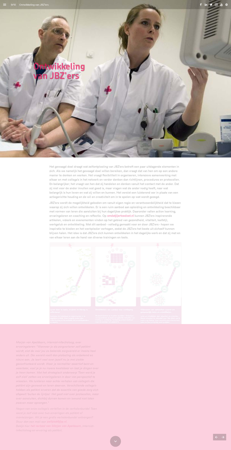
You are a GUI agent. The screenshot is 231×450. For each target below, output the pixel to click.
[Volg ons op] (226, 4)
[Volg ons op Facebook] (201, 4)
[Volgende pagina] (223, 437)
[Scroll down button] (115, 441)
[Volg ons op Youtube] (221, 4)
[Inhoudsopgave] (4, 4)
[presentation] (115, 78)
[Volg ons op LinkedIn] (206, 4)
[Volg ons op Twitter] (211, 4)
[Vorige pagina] (216, 437)
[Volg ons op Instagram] (216, 4)
